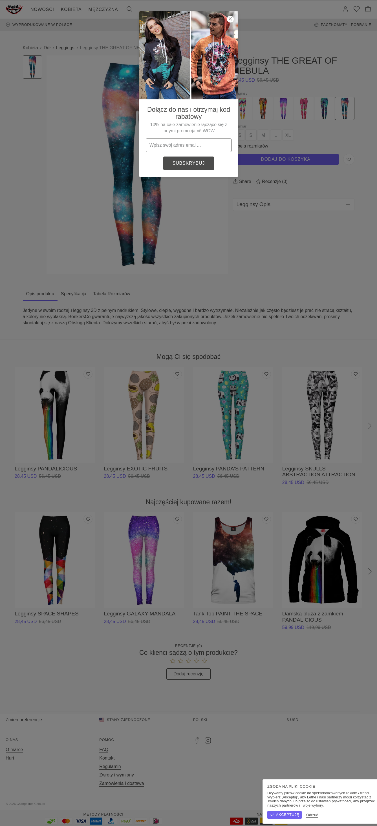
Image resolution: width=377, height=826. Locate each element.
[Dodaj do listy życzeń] (87, 374)
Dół (47, 47)
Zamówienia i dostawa (121, 783)
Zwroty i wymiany (116, 775)
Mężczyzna (103, 9)
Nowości (42, 9)
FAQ (103, 749)
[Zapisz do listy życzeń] (348, 159)
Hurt (10, 758)
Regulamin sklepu (309, 803)
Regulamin (110, 766)
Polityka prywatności (350, 803)
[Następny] (370, 426)
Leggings (65, 47)
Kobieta (71, 9)
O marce (14, 749)
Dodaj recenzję (188, 673)
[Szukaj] (129, 9)
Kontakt (106, 758)
